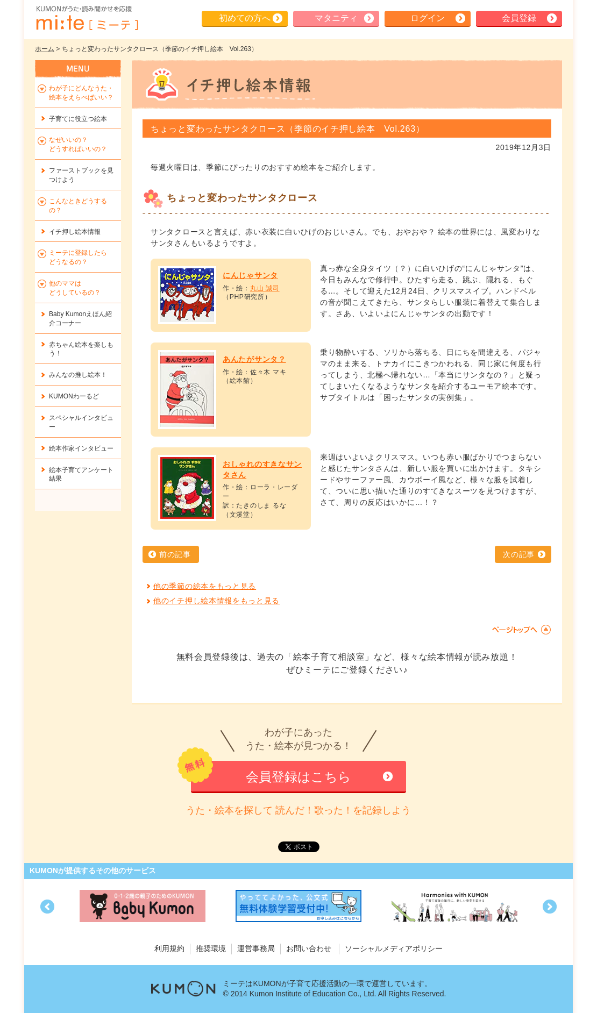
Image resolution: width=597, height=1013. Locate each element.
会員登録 (519, 18)
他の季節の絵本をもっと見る (204, 586)
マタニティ (336, 18)
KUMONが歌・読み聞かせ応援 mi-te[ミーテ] (86, 18)
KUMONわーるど (74, 396)
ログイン (427, 18)
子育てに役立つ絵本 (78, 119)
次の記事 (519, 554)
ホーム (44, 49)
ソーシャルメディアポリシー (394, 948)
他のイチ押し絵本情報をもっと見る (216, 600)
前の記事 (175, 554)
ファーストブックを (81, 175)
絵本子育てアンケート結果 (81, 474)
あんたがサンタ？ (254, 359)
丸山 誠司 (265, 288)
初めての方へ (245, 18)
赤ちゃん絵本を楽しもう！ (81, 349)
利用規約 (169, 948)
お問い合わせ (308, 948)
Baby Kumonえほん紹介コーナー (80, 318)
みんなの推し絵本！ (78, 375)
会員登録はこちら (298, 776)
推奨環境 (211, 948)
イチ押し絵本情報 (75, 232)
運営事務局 (256, 948)
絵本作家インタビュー (81, 448)
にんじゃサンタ (250, 275)
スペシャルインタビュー (81, 422)
